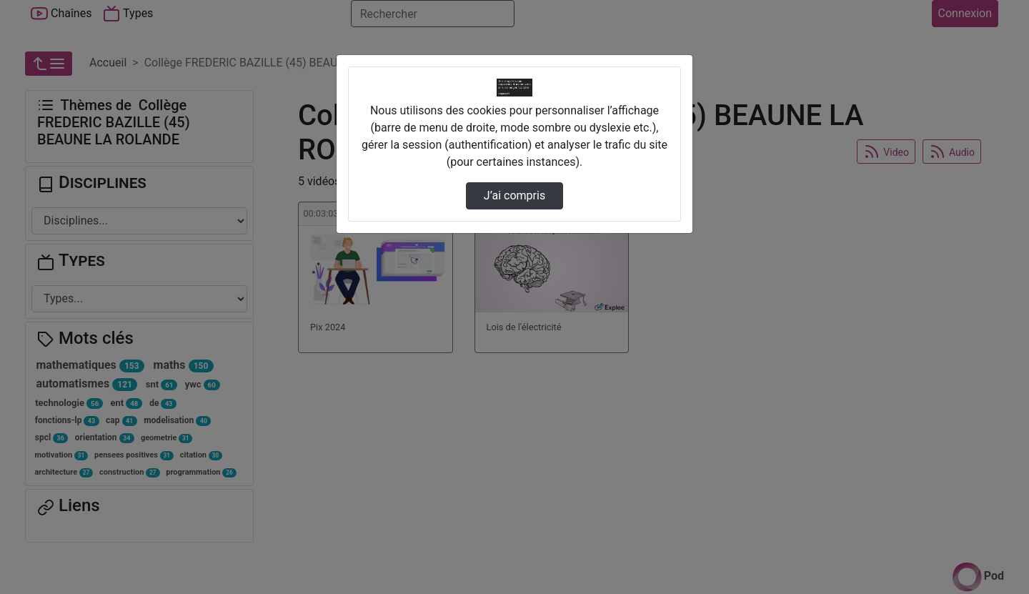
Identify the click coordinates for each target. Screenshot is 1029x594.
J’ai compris (514, 195)
